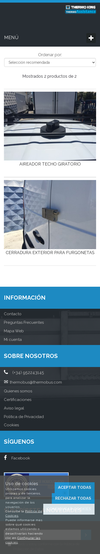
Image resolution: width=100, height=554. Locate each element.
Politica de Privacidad (24, 416)
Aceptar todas (74, 487)
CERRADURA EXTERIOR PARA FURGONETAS (50, 252)
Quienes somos (18, 391)
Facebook (17, 458)
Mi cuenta (13, 339)
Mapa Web (14, 331)
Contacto (13, 314)
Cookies (11, 425)
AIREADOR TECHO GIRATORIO (50, 164)
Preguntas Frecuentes (24, 322)
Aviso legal (14, 408)
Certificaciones (17, 399)
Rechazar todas (73, 498)
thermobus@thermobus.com (36, 382)
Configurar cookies (69, 509)
